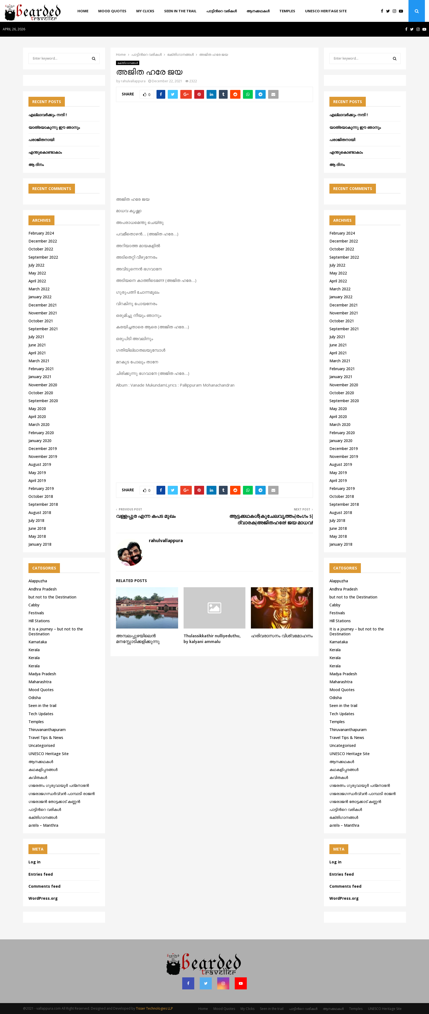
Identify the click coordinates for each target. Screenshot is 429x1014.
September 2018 (43, 504)
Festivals (36, 612)
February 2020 (41, 432)
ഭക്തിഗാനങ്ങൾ (127, 63)
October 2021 (40, 320)
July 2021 (36, 336)
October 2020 (40, 392)
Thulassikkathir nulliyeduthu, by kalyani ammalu (212, 638)
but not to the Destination (52, 597)
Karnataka (37, 641)
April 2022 (37, 281)
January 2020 (39, 440)
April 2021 (37, 352)
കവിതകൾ (37, 777)
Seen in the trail (180, 10)
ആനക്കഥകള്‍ (258, 10)
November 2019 (42, 456)
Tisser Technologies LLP (154, 1008)
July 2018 (36, 520)
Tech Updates (40, 713)
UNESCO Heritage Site (326, 10)
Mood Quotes (112, 10)
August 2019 (39, 464)
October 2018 (40, 496)
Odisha (34, 697)
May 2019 (37, 472)
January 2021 (39, 376)
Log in (34, 861)
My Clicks (145, 10)
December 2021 (42, 305)
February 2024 (41, 233)
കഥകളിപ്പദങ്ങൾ (42, 769)
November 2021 (42, 312)
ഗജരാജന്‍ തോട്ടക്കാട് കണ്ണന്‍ (54, 801)
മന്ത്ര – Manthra (43, 825)
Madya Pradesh (42, 673)
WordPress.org (43, 898)
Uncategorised (41, 745)
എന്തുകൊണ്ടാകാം (45, 152)
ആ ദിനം (36, 164)
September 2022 (43, 257)
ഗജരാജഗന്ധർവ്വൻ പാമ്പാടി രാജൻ (61, 793)
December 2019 (42, 448)
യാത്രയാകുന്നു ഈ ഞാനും (54, 127)
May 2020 (37, 408)
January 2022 (39, 296)
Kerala (34, 649)
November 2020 (42, 384)
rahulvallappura (133, 81)
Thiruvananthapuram (47, 729)
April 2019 (37, 480)
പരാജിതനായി (41, 139)
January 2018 (39, 544)
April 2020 (37, 416)
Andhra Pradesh (42, 589)
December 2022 (42, 241)
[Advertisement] (214, 152)
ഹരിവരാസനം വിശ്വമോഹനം (282, 636)
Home (82, 10)
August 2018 (39, 512)
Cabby (33, 604)
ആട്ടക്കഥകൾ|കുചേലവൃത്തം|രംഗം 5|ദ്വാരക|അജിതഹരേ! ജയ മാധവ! (271, 519)
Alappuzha (37, 580)
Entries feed (40, 874)
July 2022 (36, 265)
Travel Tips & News (45, 737)
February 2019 (41, 488)
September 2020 (43, 400)
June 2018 (37, 528)
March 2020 (39, 424)
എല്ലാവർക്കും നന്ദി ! (47, 114)
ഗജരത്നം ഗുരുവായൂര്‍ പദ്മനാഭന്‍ (58, 785)
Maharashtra (39, 681)
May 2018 (37, 536)
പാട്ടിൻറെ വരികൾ (221, 10)
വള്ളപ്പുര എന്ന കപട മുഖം (146, 516)
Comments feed (44, 886)
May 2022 (37, 273)
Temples (287, 10)
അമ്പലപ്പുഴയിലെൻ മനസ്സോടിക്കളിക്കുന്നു (138, 638)
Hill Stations (39, 620)
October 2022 (40, 249)
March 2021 (39, 360)
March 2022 (39, 288)
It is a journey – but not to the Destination (55, 631)
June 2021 (37, 344)
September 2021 (43, 328)
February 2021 (41, 368)
